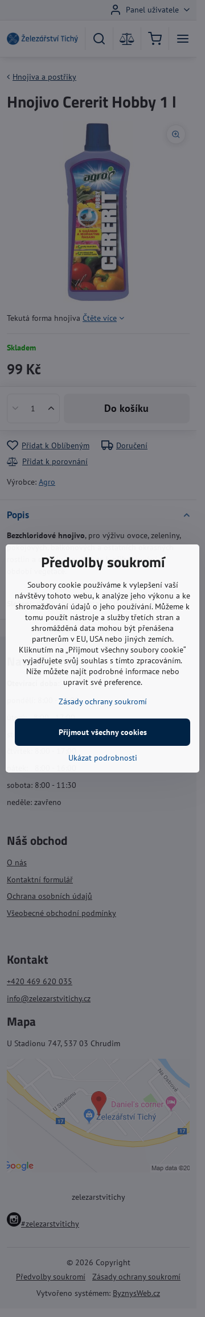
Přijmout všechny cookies (103, 732)
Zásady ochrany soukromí (103, 701)
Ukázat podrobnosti (102, 758)
